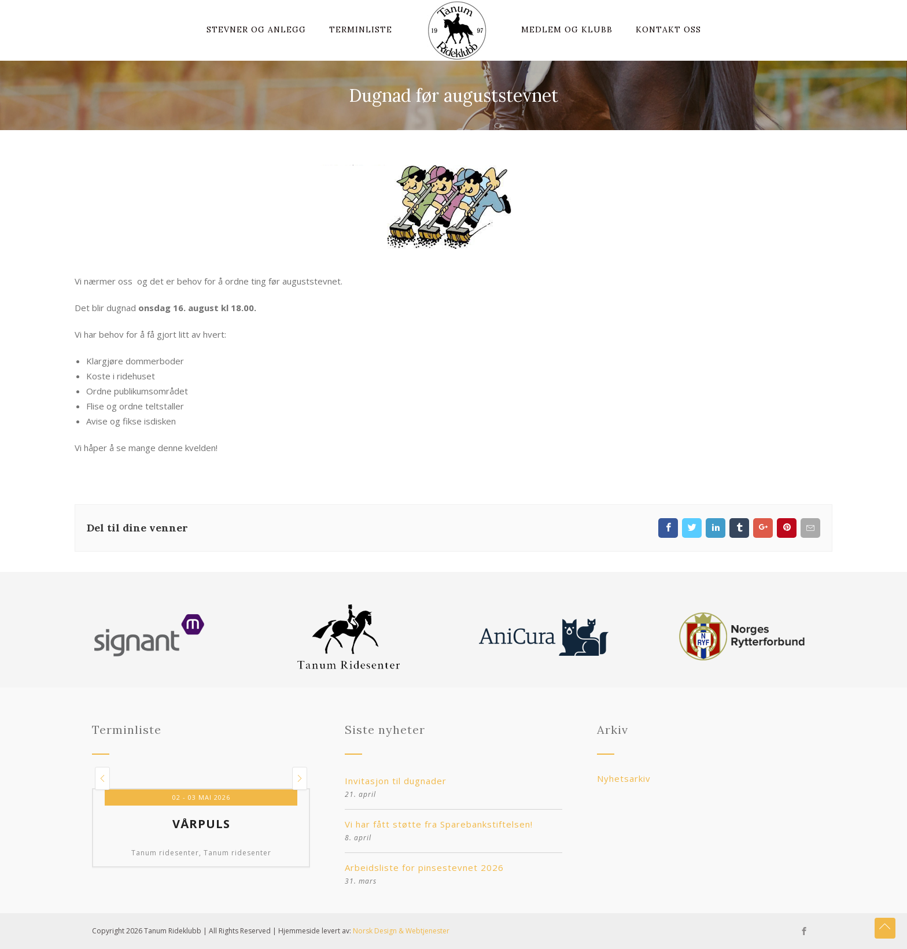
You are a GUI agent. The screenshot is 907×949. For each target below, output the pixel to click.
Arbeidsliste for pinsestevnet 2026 (424, 867)
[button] (102, 778)
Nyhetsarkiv (624, 778)
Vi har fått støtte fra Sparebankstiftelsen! (439, 824)
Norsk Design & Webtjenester (401, 931)
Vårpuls (201, 824)
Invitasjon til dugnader (396, 780)
